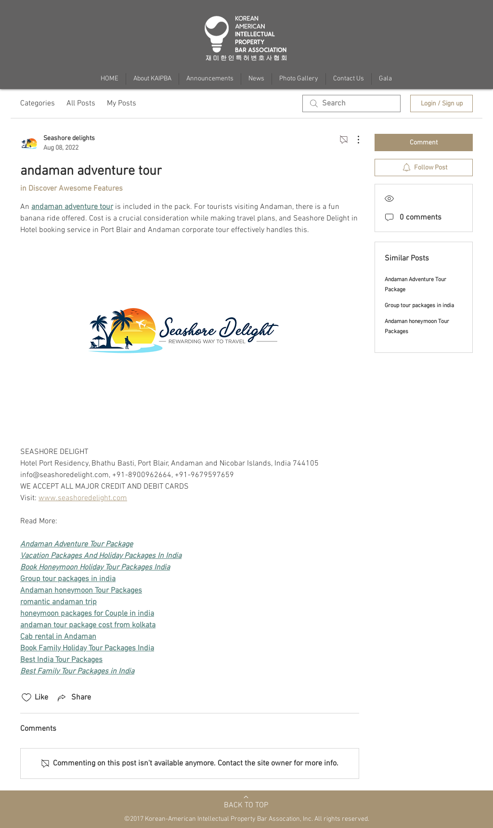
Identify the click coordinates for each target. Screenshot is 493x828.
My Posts (121, 103)
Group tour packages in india (419, 305)
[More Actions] (353, 139)
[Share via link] (73, 697)
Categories (37, 103)
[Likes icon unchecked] (26, 697)
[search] (351, 103)
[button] (385, 79)
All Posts (80, 103)
